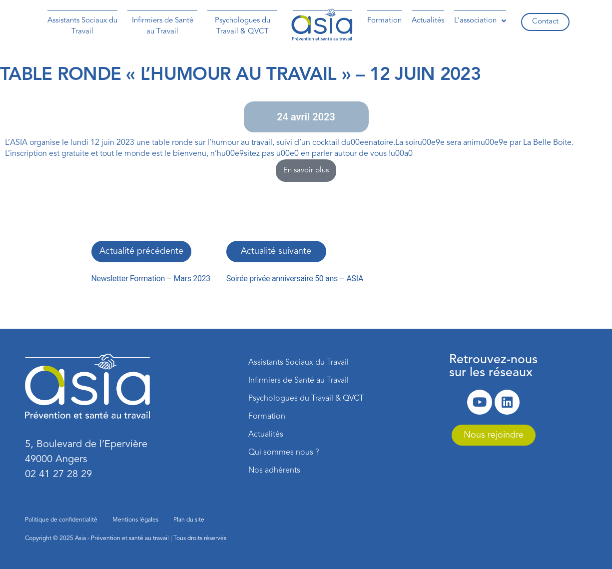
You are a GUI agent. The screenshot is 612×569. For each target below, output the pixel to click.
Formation (384, 20)
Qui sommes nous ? (283, 453)
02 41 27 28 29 (58, 475)
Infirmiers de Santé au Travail (162, 26)
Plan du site (188, 520)
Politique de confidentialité (61, 520)
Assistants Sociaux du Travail (82, 26)
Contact (545, 21)
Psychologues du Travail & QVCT (242, 26)
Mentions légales (135, 520)
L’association (480, 20)
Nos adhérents (274, 471)
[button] (480, 20)
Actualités (428, 20)
